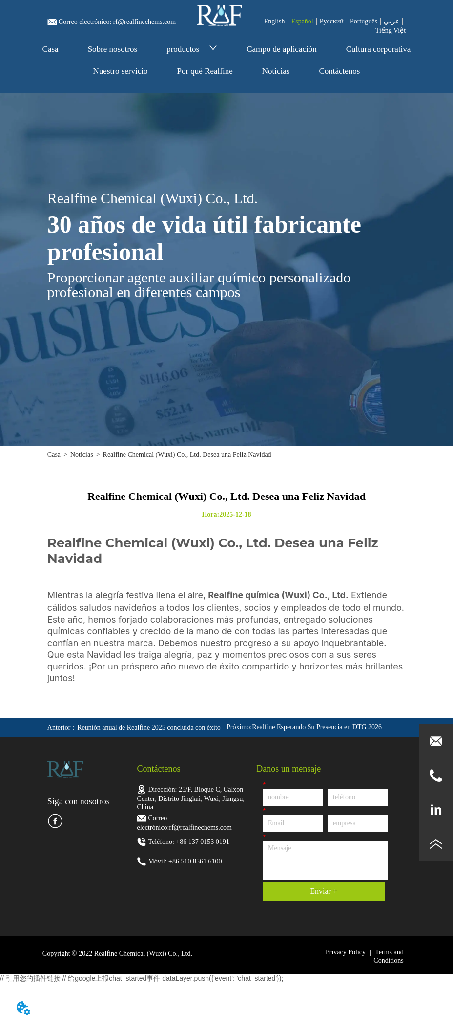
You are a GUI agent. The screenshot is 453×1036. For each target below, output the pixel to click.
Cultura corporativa (378, 49)
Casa (50, 49)
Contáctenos (339, 71)
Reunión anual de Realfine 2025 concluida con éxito (149, 727)
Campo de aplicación (282, 49)
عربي (391, 21)
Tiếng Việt (390, 30)
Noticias (276, 71)
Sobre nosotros (113, 49)
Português (363, 21)
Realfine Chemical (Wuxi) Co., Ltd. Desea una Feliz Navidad (187, 454)
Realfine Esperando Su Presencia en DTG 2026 (317, 727)
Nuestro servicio (120, 71)
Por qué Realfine (204, 71)
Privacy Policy (346, 952)
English (274, 21)
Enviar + (323, 891)
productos (191, 49)
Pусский (332, 21)
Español (302, 21)
